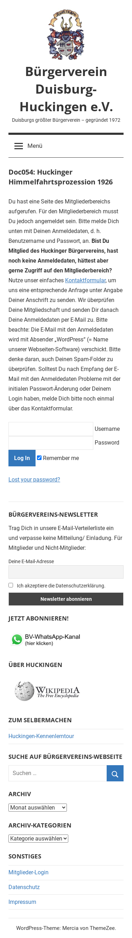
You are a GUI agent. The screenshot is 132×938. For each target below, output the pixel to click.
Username (64, 429)
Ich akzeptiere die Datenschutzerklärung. (57, 585)
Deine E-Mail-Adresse (31, 561)
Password (63, 442)
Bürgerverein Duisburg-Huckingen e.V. (66, 89)
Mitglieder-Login (28, 872)
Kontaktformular (85, 280)
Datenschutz (24, 887)
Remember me (58, 458)
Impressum (22, 902)
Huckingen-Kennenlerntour (41, 736)
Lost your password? (34, 479)
